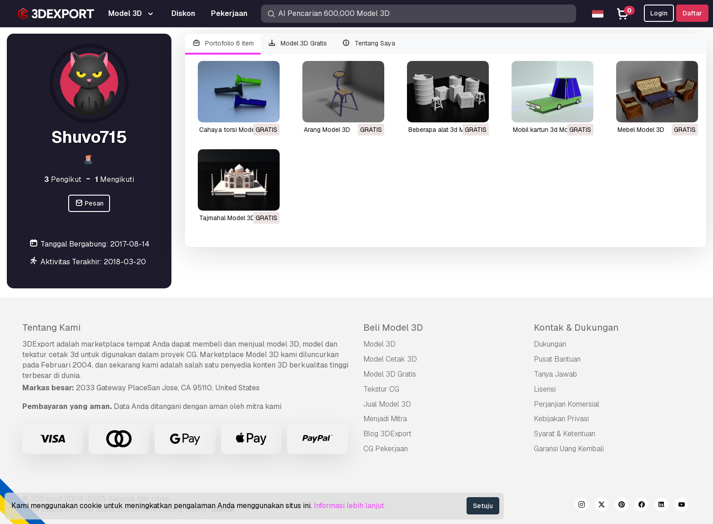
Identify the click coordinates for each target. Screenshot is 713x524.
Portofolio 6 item (223, 43)
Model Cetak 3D (390, 359)
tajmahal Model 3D (227, 218)
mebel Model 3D (641, 130)
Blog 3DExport (387, 433)
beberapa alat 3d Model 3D (447, 130)
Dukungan (550, 344)
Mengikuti (114, 179)
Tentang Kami (51, 327)
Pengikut (62, 179)
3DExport (38, 344)
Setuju (483, 506)
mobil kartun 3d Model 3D (550, 130)
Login (659, 13)
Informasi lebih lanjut (349, 505)
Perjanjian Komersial (566, 404)
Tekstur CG (381, 389)
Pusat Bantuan (557, 359)
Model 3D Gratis (297, 43)
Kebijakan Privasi (561, 418)
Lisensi (545, 389)
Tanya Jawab (555, 374)
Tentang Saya (368, 43)
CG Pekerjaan (385, 448)
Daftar (692, 13)
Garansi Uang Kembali (569, 448)
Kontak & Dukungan (576, 327)
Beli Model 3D (393, 327)
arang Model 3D (327, 130)
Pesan (89, 203)
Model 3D (379, 344)
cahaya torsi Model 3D (232, 130)
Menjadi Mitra (385, 418)
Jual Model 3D (387, 404)
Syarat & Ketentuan (564, 433)
